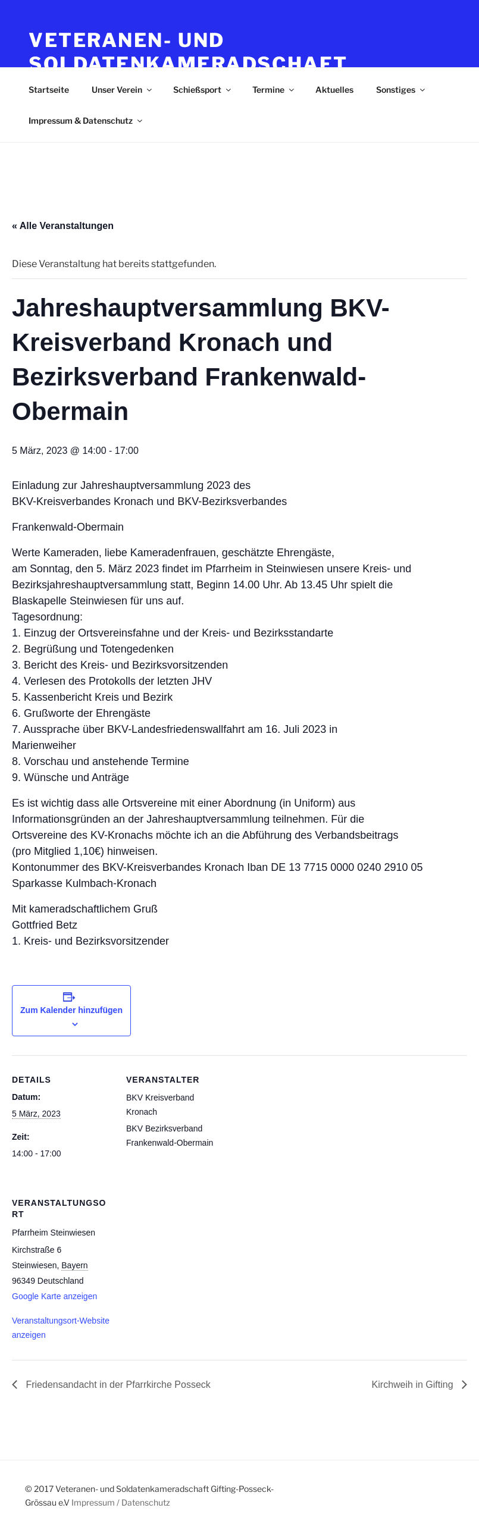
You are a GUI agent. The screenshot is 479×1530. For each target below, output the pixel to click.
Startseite (49, 89)
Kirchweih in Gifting (414, 1384)
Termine (274, 89)
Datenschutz (145, 1502)
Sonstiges (401, 89)
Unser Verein (123, 89)
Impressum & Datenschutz (86, 120)
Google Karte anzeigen (54, 1296)
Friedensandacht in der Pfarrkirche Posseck (117, 1384)
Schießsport (203, 89)
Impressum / (95, 1502)
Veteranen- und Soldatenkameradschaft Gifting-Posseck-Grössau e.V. (209, 64)
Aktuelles (334, 89)
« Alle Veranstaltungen (63, 226)
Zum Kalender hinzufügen (71, 1010)
